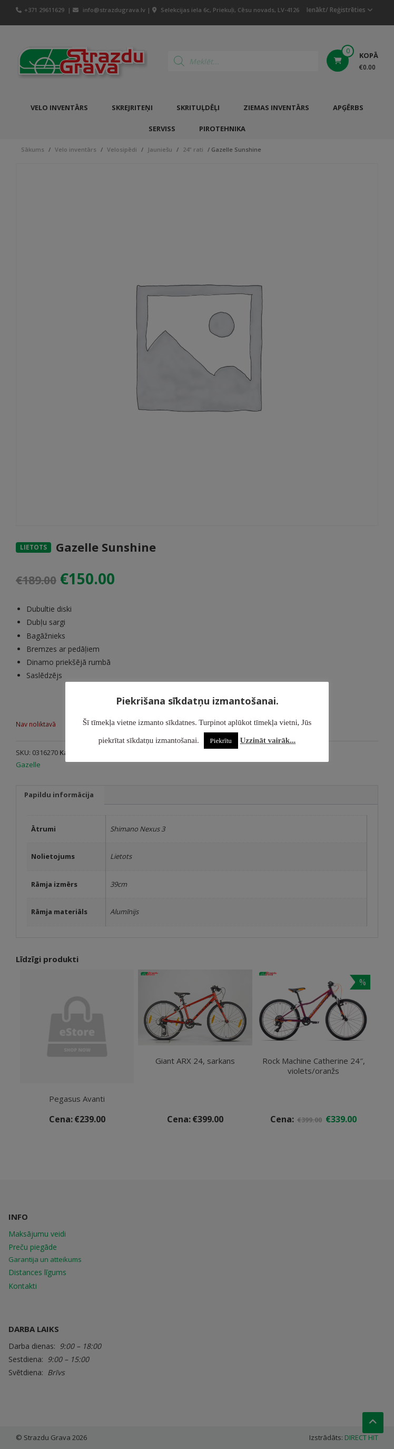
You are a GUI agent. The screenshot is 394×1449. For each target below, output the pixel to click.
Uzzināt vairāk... (268, 740)
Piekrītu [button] (221, 741)
